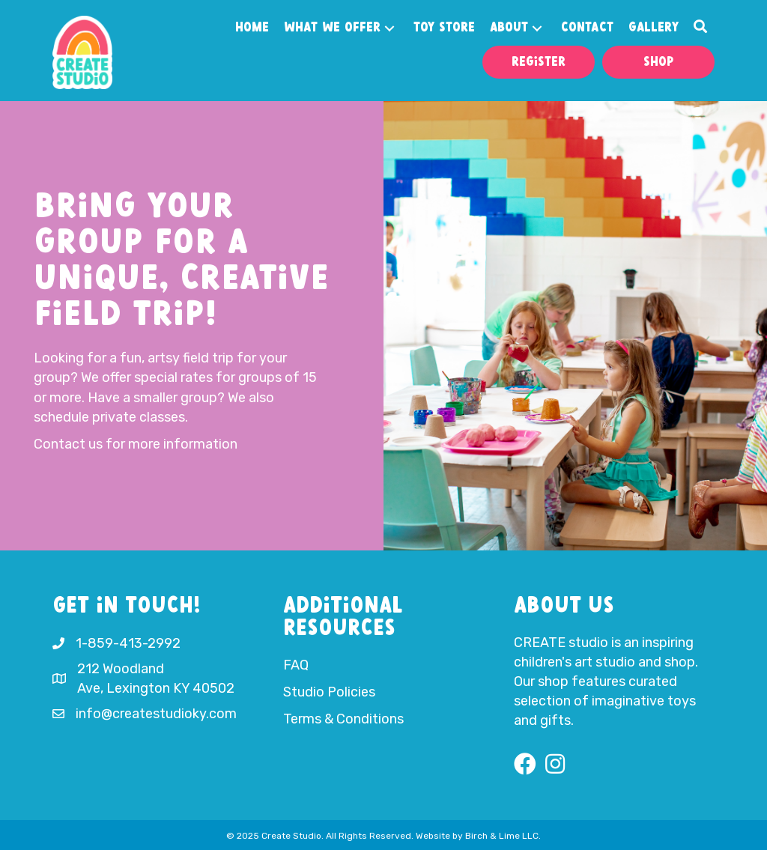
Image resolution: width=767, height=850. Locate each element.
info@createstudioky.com (156, 713)
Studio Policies (329, 692)
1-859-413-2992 (128, 643)
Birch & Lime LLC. (503, 836)
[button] (389, 28)
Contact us (68, 444)
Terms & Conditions (343, 719)
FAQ (296, 665)
